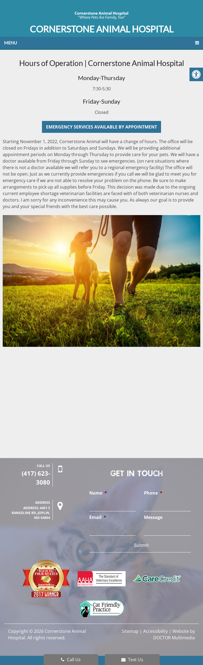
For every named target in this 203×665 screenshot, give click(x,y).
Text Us (132, 660)
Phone (153, 493)
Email (97, 517)
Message (153, 517)
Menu (10, 42)
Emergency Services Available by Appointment (101, 127)
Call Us (71, 660)
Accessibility (155, 631)
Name (98, 493)
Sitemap (130, 631)
